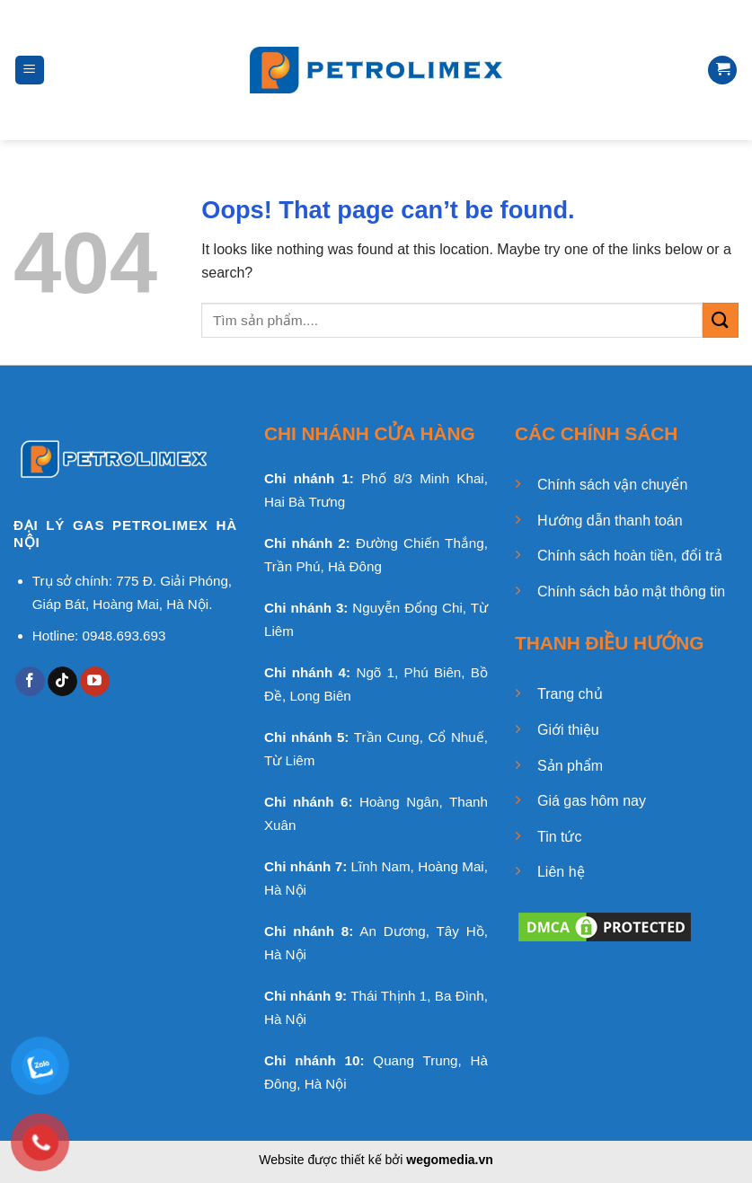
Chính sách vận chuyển (612, 484)
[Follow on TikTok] (62, 682)
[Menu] (30, 70)
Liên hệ (561, 871)
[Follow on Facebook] (30, 682)
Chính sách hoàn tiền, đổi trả (629, 555)
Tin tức (559, 836)
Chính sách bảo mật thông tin (631, 591)
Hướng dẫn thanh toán (610, 520)
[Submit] (721, 320)
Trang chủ (570, 694)
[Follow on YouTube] (95, 682)
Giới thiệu (568, 729)
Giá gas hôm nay (591, 800)
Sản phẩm (570, 765)
